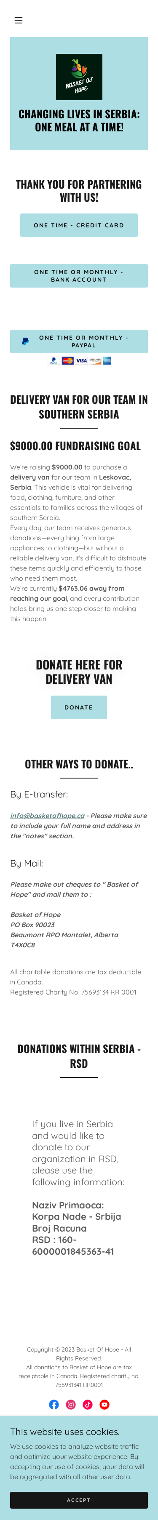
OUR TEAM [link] (79, 1457)
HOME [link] (79, 1435)
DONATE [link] (79, 1446)
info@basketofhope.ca (47, 815)
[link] (79, 77)
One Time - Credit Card (79, 225)
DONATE (78, 707)
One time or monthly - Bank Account (78, 275)
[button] (18, 20)
